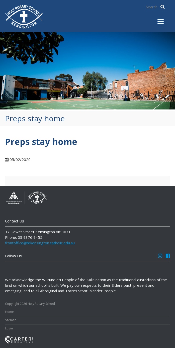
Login (9, 328)
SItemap (11, 320)
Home (9, 312)
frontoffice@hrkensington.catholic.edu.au (40, 242)
